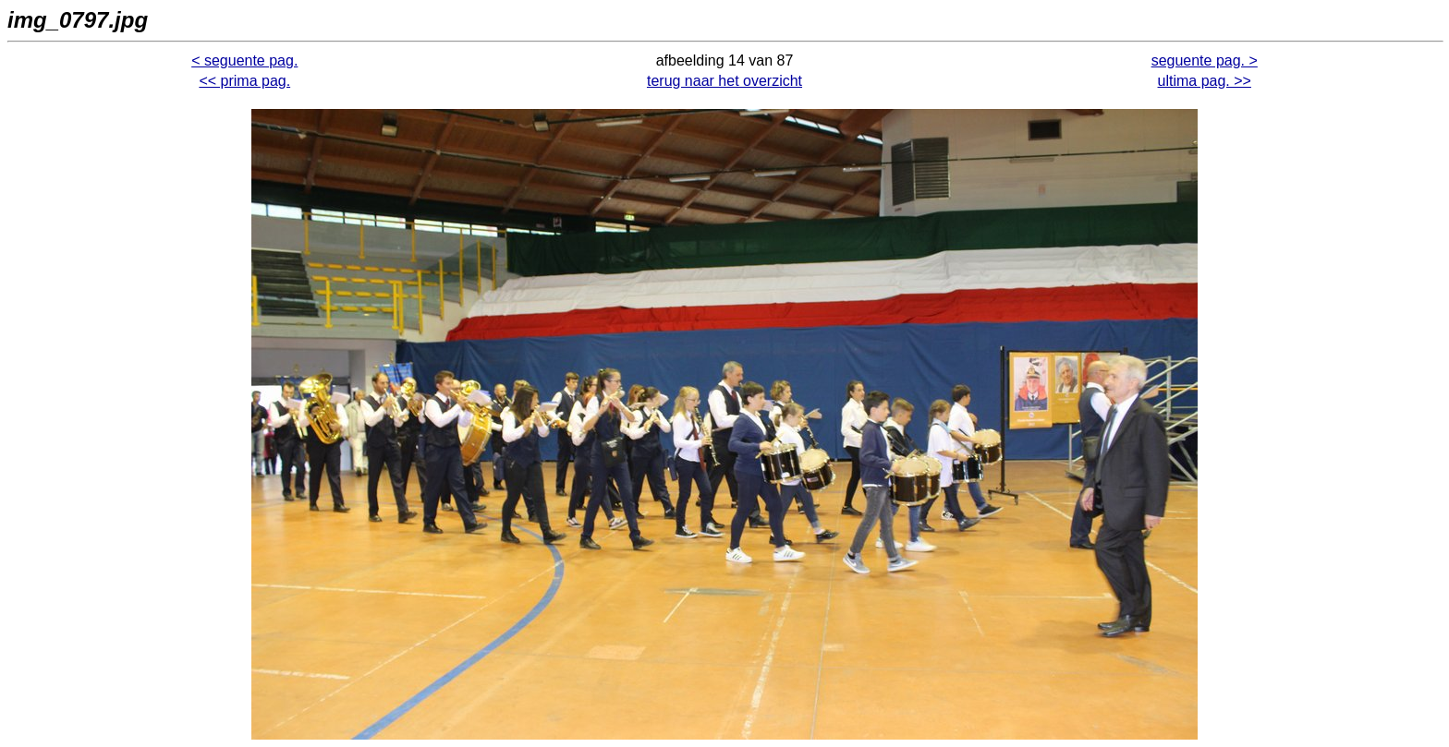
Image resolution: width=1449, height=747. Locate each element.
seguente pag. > (1204, 60)
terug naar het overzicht (724, 81)
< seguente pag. (244, 60)
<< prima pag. (244, 81)
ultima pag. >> (1204, 81)
